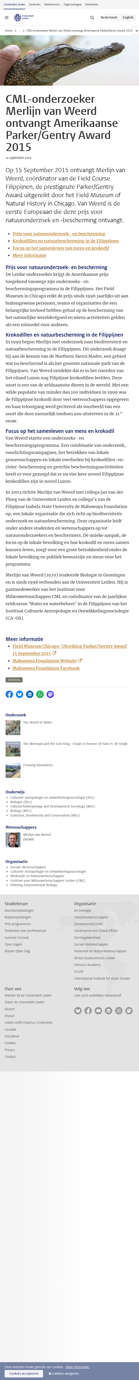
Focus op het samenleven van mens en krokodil (61, 248)
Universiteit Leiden (14, 4)
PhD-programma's (18, 924)
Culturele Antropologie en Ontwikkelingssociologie (48, 871)
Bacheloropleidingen (19, 910)
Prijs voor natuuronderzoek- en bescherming (59, 233)
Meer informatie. (78, 1367)
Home (8, 30)
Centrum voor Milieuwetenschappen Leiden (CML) (47, 880)
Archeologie (82, 910)
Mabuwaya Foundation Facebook (46, 668)
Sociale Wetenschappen (28, 867)
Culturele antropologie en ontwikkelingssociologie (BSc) (52, 797)
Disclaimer (12, 1036)
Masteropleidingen (18, 917)
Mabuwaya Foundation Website (45, 660)
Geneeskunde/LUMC (88, 924)
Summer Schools (17, 938)
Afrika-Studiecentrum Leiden (94, 958)
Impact (10, 1016)
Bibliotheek (91, 4)
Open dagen (13, 944)
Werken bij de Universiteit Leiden (28, 995)
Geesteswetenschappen (91, 917)
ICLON (78, 971)
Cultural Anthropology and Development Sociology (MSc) (52, 806)
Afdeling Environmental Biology (33, 885)
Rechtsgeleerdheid (87, 938)
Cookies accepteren (23, 1373)
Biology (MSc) (21, 811)
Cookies (10, 1043)
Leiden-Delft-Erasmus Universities (29, 1022)
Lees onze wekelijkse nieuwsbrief (97, 995)
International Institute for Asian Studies (102, 978)
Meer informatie (29, 255)
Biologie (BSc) (21, 802)
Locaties (10, 1029)
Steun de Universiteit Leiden (25, 1002)
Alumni (10, 1009)
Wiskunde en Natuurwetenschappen (37, 876)
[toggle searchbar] (92, 17)
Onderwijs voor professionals (25, 931)
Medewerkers (52, 4)
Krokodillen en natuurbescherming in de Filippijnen (66, 241)
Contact (10, 1057)
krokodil (14, 680)
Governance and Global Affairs (96, 931)
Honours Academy (87, 965)
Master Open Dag (17, 951)
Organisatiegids (73, 4)
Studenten (34, 4)
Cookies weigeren (65, 1373)
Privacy (10, 1050)
